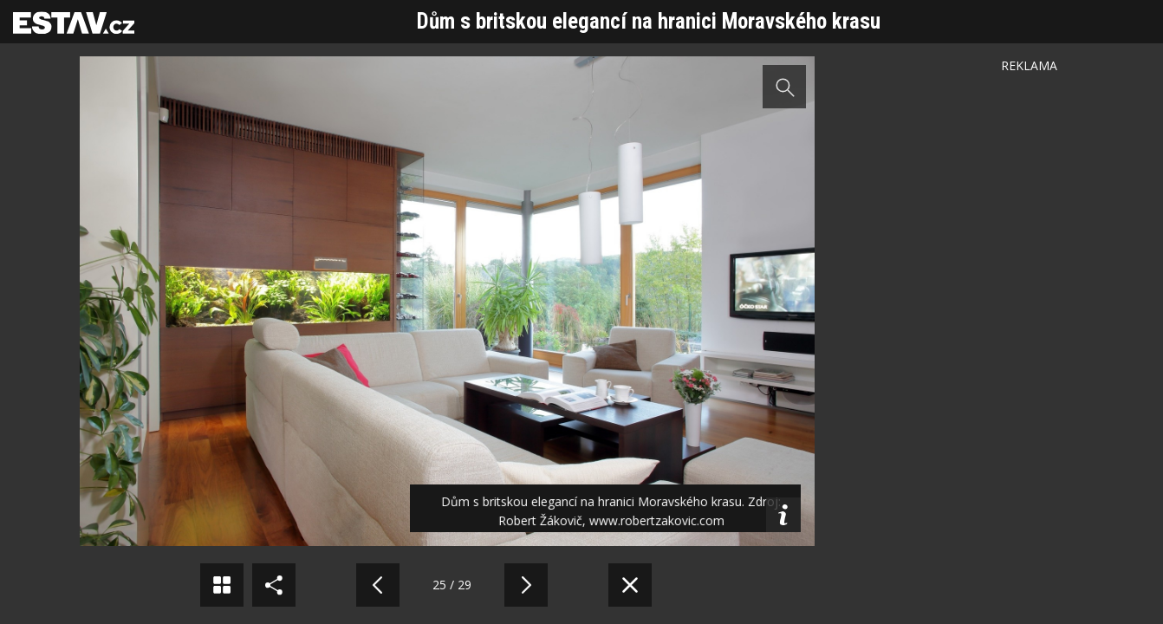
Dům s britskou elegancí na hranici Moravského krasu (648, 21)
